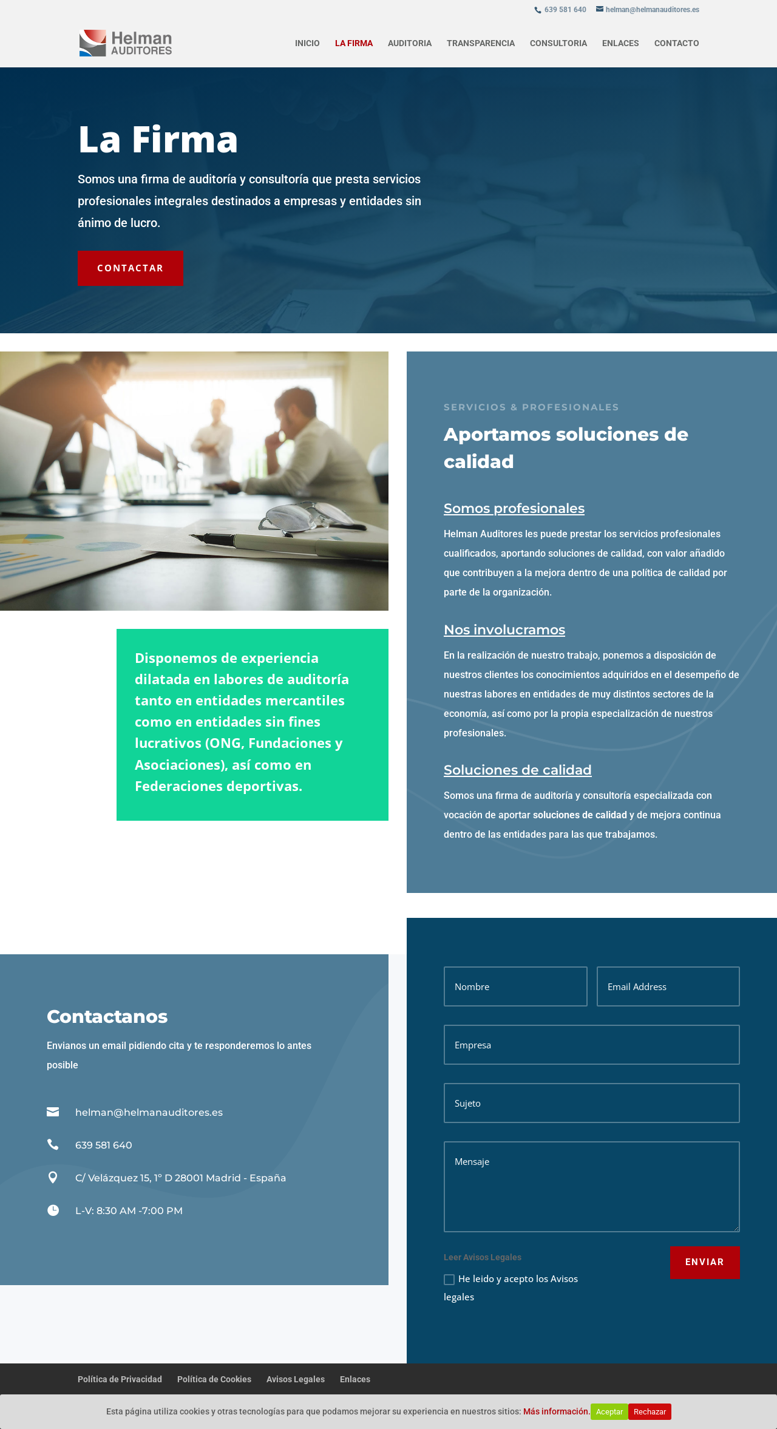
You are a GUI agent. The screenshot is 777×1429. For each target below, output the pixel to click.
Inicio (307, 43)
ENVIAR (705, 1262)
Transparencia (481, 43)
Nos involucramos (556, 630)
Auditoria (410, 43)
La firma (354, 43)
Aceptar (609, 1411)
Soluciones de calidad (569, 770)
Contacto (676, 43)
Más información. (557, 1411)
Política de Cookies (214, 1379)
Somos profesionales (565, 508)
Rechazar (650, 1411)
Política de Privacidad (120, 1379)
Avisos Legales (295, 1379)
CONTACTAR (130, 268)
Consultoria (558, 43)
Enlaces (620, 43)
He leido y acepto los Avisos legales (511, 1287)
